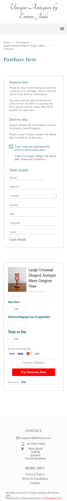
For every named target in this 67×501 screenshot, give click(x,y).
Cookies (35, 483)
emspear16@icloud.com (35, 438)
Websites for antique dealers (21, 498)
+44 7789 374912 (35, 444)
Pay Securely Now (33, 372)
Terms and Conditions (32, 159)
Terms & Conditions (35, 478)
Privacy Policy (35, 474)
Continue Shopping (33, 362)
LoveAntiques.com (51, 498)
